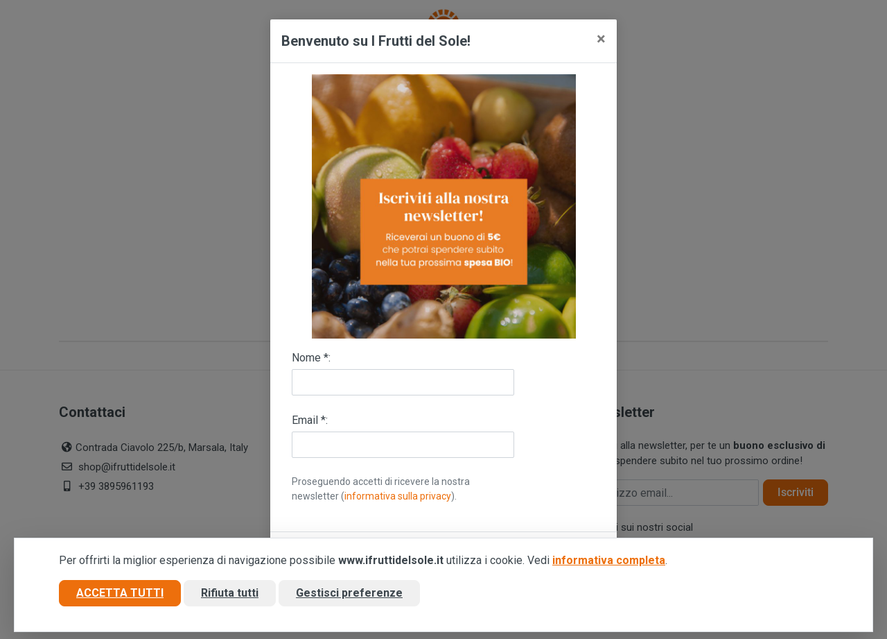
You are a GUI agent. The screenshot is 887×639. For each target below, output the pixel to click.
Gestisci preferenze (349, 592)
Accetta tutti (120, 592)
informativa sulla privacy (397, 496)
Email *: (310, 420)
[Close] (601, 38)
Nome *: (311, 357)
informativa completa (608, 560)
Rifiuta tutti (229, 592)
